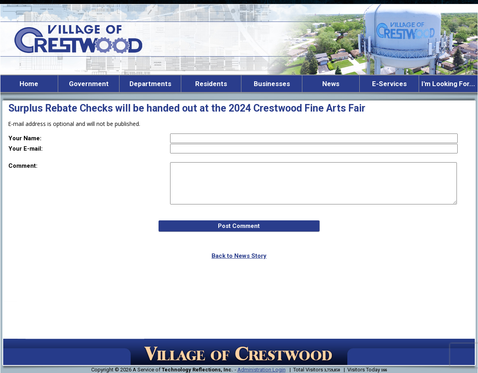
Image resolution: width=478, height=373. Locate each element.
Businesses (272, 84)
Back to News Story (239, 255)
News (330, 84)
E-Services (389, 84)
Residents (211, 84)
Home (29, 84)
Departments (150, 84)
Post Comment (239, 226)
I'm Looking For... (448, 84)
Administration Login (261, 370)
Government (89, 84)
